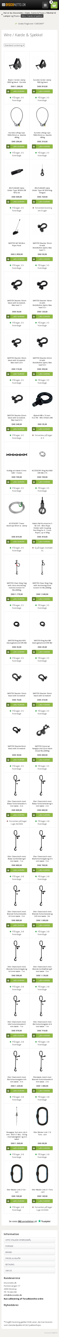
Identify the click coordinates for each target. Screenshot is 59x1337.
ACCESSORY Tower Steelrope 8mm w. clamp (16, 524)
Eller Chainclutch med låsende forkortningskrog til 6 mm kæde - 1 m (16, 969)
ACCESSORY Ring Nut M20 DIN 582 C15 (42, 471)
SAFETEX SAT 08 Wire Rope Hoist (16, 244)
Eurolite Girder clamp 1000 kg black (42, 81)
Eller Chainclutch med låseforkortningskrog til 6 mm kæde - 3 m (42, 858)
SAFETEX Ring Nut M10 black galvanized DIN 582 (17, 641)
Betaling (10, 1264)
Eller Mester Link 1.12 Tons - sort (42, 1133)
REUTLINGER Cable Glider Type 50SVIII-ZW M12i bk (16, 190)
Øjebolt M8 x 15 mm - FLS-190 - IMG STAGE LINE (42, 416)
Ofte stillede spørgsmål (18, 1240)
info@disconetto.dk (13, 1295)
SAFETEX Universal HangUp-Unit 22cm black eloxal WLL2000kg (42, 748)
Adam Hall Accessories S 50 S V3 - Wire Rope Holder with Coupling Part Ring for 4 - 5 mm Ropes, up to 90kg (42, 528)
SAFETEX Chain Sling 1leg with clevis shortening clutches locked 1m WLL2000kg (17, 586)
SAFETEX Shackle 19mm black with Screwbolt (42, 694)
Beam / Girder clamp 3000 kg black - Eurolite (16, 81)
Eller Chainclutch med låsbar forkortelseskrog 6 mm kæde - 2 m (42, 803)
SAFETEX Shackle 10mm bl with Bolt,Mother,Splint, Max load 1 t (42, 246)
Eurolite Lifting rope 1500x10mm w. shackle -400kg (42, 135)
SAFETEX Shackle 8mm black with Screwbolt (17, 747)
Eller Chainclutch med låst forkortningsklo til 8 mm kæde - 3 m (16, 1079)
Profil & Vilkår (13, 1258)
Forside (9, 1246)
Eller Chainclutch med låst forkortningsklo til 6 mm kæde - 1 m (42, 1024)
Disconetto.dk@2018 (50, 1333)
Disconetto (18, 12)
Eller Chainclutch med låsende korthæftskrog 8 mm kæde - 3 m (42, 969)
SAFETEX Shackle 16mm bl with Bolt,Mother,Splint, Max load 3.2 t (42, 304)
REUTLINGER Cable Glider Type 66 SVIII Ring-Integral (42, 190)
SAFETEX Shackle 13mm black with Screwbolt (16, 694)
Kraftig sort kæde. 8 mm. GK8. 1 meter (17, 471)
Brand (9, 1252)
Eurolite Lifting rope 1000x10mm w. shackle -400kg (16, 135)
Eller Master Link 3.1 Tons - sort (42, 1190)
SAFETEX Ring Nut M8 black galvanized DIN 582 (42, 641)
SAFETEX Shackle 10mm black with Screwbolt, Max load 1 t (16, 302)
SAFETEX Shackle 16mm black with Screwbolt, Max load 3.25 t (16, 360)
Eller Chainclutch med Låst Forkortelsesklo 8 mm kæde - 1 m (17, 1024)
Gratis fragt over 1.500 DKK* (29, 23)
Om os (9, 1270)
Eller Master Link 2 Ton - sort (17, 1190)
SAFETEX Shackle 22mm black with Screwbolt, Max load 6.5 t (16, 417)
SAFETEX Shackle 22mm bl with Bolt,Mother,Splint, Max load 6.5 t (42, 361)
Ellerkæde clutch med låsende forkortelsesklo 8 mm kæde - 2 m (42, 1079)
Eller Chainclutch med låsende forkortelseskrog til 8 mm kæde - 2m (42, 913)
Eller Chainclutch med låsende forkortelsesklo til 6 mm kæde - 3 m (16, 913)
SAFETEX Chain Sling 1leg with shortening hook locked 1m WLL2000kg (42, 585)
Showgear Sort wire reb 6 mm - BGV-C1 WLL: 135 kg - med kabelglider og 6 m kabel (16, 1135)
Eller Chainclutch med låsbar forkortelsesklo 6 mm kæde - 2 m (16, 803)
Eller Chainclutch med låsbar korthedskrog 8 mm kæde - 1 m (17, 858)
